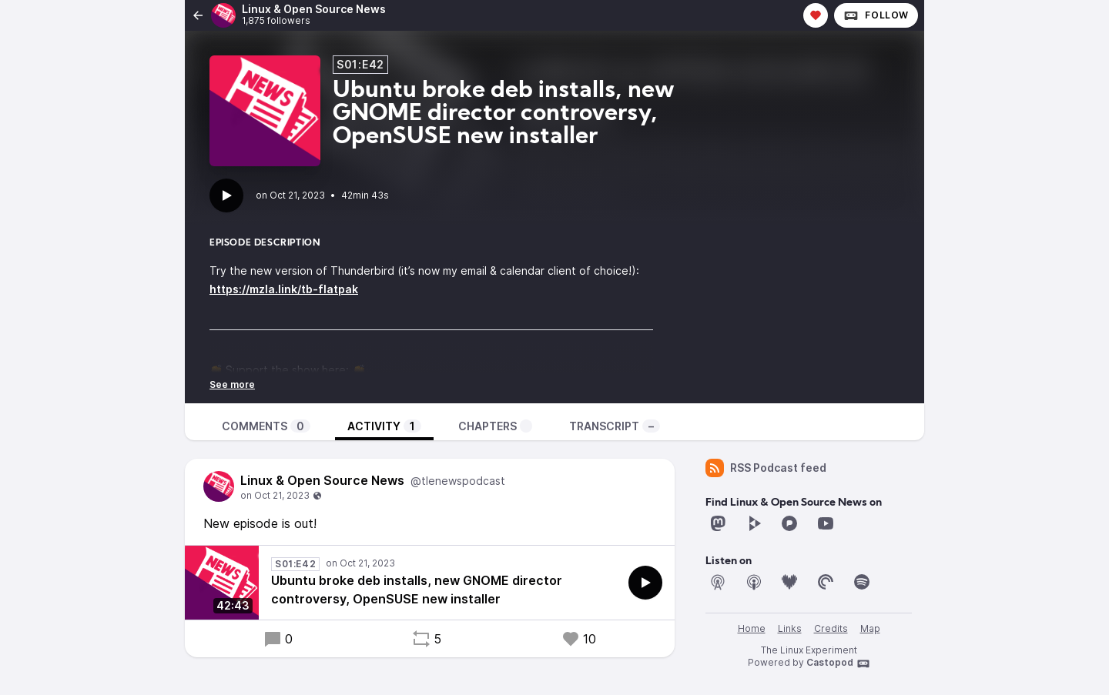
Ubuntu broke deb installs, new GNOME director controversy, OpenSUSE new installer (416, 589)
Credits (831, 628)
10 (578, 639)
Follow (876, 15)
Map (870, 628)
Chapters (495, 426)
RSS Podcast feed (765, 468)
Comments (266, 426)
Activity (384, 426)
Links (790, 628)
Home (752, 628)
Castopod (838, 663)
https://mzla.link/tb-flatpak (283, 289)
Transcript (614, 426)
